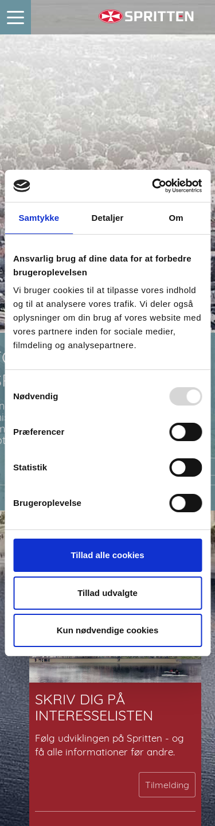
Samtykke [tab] (38, 218)
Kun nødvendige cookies (108, 630)
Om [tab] (176, 218)
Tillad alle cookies (107, 555)
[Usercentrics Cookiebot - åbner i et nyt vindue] (153, 185)
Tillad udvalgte (107, 593)
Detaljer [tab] (108, 218)
